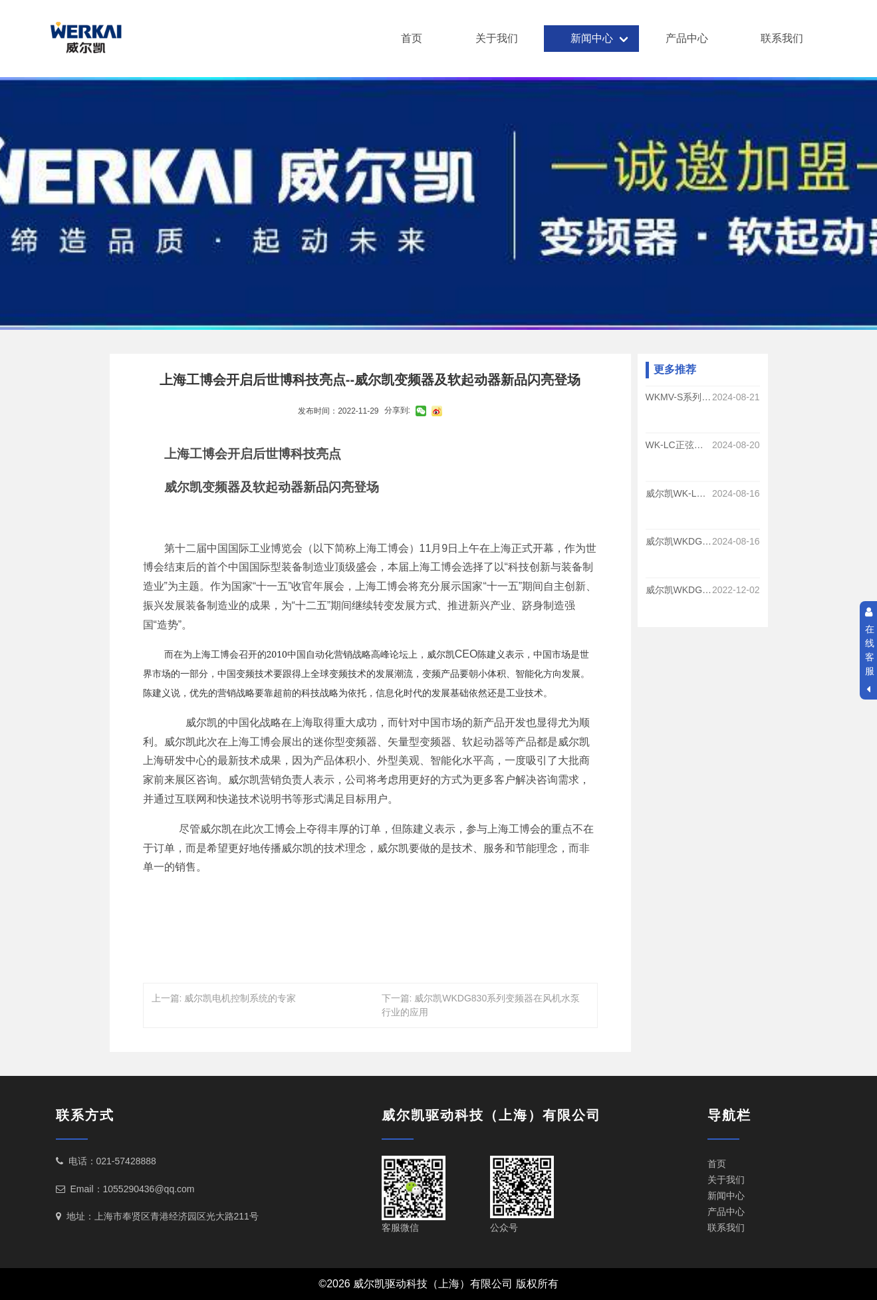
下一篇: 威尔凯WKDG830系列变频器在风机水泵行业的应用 (481, 1005)
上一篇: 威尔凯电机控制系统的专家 (224, 998)
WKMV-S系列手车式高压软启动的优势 (679, 397)
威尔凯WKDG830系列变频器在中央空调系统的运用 (679, 590)
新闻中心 (591, 38)
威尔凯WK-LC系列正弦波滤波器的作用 (679, 493)
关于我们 (496, 38)
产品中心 (687, 38)
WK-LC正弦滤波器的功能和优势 (679, 445)
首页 (411, 38)
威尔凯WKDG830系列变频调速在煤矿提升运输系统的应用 (679, 542)
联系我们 (782, 38)
